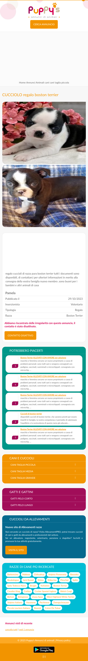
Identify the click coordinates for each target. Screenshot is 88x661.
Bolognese (23, 596)
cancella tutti (11, 629)
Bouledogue (13, 580)
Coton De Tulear (53, 608)
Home (22, 82)
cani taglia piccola (59, 82)
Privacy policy (63, 640)
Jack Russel (28, 580)
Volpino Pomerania (57, 574)
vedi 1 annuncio (26, 629)
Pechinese (44, 602)
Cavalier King (13, 591)
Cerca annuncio (44, 24)
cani (47, 82)
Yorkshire (44, 585)
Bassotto (74, 574)
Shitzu (41, 580)
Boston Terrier (60, 585)
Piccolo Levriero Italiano (18, 608)
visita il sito (16, 550)
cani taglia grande (23, 477)
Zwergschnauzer (61, 602)
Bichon (10, 596)
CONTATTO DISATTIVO (20, 335)
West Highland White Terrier (60, 596)
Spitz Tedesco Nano (16, 585)
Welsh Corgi (66, 591)
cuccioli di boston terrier (31, 414)
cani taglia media (22, 471)
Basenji (37, 608)
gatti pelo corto (22, 498)
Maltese (26, 574)
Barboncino (12, 574)
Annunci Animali (35, 82)
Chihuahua (39, 574)
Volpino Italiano (14, 602)
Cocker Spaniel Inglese (45, 591)
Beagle (33, 585)
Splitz (75, 580)
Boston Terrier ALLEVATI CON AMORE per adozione (43, 358)
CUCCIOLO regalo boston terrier (30, 94)
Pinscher (64, 580)
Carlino (27, 591)
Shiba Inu (52, 580)
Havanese (31, 602)
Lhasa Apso (37, 596)
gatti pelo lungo (22, 505)
